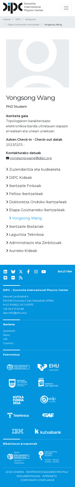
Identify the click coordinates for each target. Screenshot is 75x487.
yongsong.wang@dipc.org (31, 158)
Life (5, 339)
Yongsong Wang (25, 218)
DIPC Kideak (19, 177)
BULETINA (65, 271)
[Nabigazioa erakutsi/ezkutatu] (66, 8)
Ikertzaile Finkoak (23, 186)
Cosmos (8, 343)
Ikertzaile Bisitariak (25, 226)
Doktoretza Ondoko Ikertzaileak (36, 202)
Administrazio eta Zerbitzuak (34, 243)
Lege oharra (15, 471)
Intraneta (49, 476)
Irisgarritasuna (28, 476)
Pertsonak (30, 19)
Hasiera (7, 19)
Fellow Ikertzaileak (24, 194)
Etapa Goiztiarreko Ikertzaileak (24, 24)
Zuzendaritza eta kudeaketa (33, 169)
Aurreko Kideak (21, 251)
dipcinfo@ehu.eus (15, 312)
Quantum (9, 330)
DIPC (18, 19)
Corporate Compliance (37, 480)
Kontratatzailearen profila (47, 471)
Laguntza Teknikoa (25, 234)
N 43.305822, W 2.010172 (18, 304)
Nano (6, 335)
